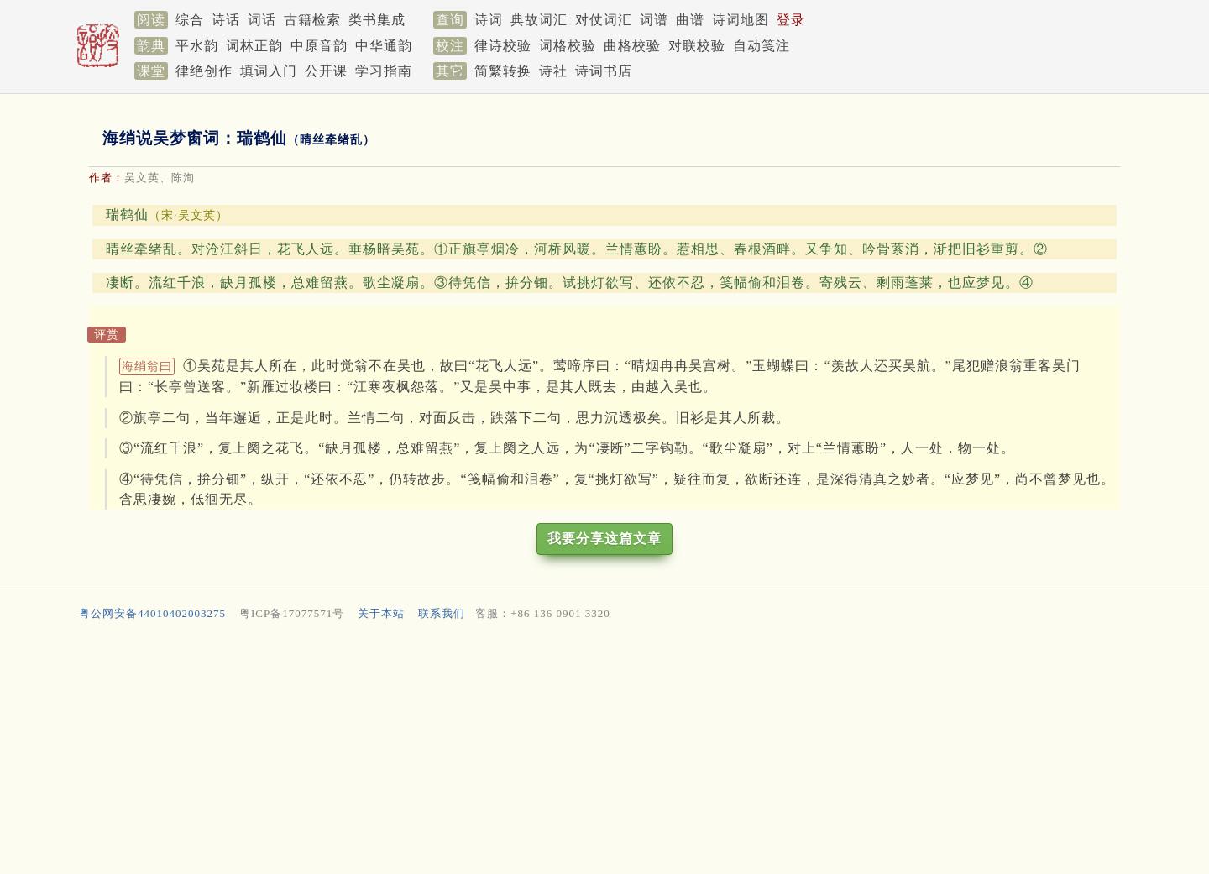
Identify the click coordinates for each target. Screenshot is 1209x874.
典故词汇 (539, 20)
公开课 (326, 71)
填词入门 (268, 71)
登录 (791, 20)
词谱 (654, 20)
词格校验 (567, 46)
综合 (189, 20)
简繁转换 (502, 71)
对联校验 (696, 46)
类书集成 (377, 20)
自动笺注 (761, 46)
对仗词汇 (603, 20)
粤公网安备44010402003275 (152, 613)
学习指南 (383, 71)
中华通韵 (383, 46)
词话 (262, 20)
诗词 (488, 20)
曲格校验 (632, 46)
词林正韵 (254, 46)
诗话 (226, 20)
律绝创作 (204, 71)
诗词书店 (603, 71)
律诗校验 (502, 46)
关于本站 (381, 613)
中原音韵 (319, 46)
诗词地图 (740, 20)
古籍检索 (312, 20)
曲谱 (690, 20)
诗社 (553, 71)
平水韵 (196, 46)
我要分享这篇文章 (604, 538)
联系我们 (441, 613)
